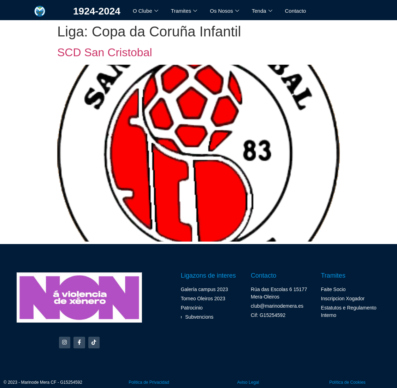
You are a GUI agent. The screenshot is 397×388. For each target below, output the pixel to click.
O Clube (145, 11)
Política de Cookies (347, 382)
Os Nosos (224, 11)
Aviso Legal (248, 382)
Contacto (295, 11)
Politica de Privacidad (149, 382)
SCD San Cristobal (104, 52)
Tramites (184, 11)
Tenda (262, 11)
